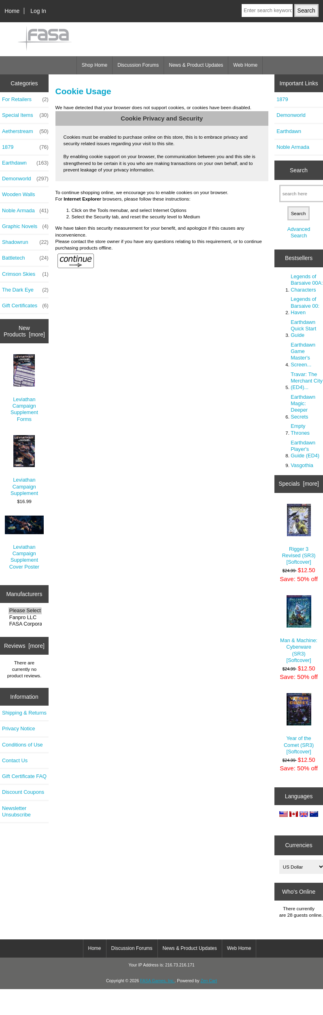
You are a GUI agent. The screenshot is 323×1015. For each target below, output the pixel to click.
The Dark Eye (25, 290)
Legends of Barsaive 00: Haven (305, 305)
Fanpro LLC (25, 617)
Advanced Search (298, 232)
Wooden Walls (18, 194)
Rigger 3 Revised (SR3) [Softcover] (299, 534)
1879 (25, 147)
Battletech (25, 258)
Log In (38, 11)
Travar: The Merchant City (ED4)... (307, 380)
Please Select (25, 610)
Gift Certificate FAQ (24, 776)
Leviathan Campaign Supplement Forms (24, 388)
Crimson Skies (25, 274)
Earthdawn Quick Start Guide (303, 328)
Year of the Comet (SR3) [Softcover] (299, 724)
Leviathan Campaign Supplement (24, 465)
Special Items (25, 115)
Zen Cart (208, 981)
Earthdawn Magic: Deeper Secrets (303, 407)
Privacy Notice (18, 728)
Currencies (298, 845)
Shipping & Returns (24, 713)
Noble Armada (25, 210)
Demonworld (25, 179)
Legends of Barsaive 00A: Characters (307, 282)
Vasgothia (302, 465)
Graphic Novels (25, 226)
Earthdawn (25, 163)
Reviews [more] (24, 646)
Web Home (245, 65)
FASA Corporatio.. (25, 624)
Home (11, 11)
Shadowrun (25, 242)
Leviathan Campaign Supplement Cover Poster (24, 543)
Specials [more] (298, 483)
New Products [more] (24, 331)
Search (299, 170)
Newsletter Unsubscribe (16, 811)
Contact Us (15, 760)
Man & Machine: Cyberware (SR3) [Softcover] (298, 629)
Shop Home (94, 65)
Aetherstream (25, 131)
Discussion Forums (138, 65)
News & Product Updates (196, 65)
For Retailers (25, 99)
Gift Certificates (25, 305)
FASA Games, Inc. (157, 981)
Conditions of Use (22, 745)
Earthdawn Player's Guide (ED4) (305, 449)
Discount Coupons (23, 792)
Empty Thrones (300, 429)
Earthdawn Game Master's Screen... (303, 355)
